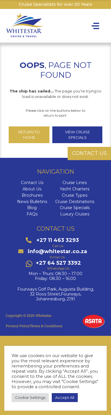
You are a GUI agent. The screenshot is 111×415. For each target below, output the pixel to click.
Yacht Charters (74, 189)
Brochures (32, 195)
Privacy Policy (18, 326)
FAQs (32, 214)
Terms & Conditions (46, 326)
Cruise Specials (75, 207)
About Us (32, 189)
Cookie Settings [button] (30, 397)
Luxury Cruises (74, 214)
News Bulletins (32, 201)
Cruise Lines (74, 182)
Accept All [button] (64, 397)
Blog (32, 207)
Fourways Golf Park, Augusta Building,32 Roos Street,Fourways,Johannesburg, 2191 (55, 294)
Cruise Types (74, 195)
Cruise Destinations (74, 201)
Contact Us (32, 182)
